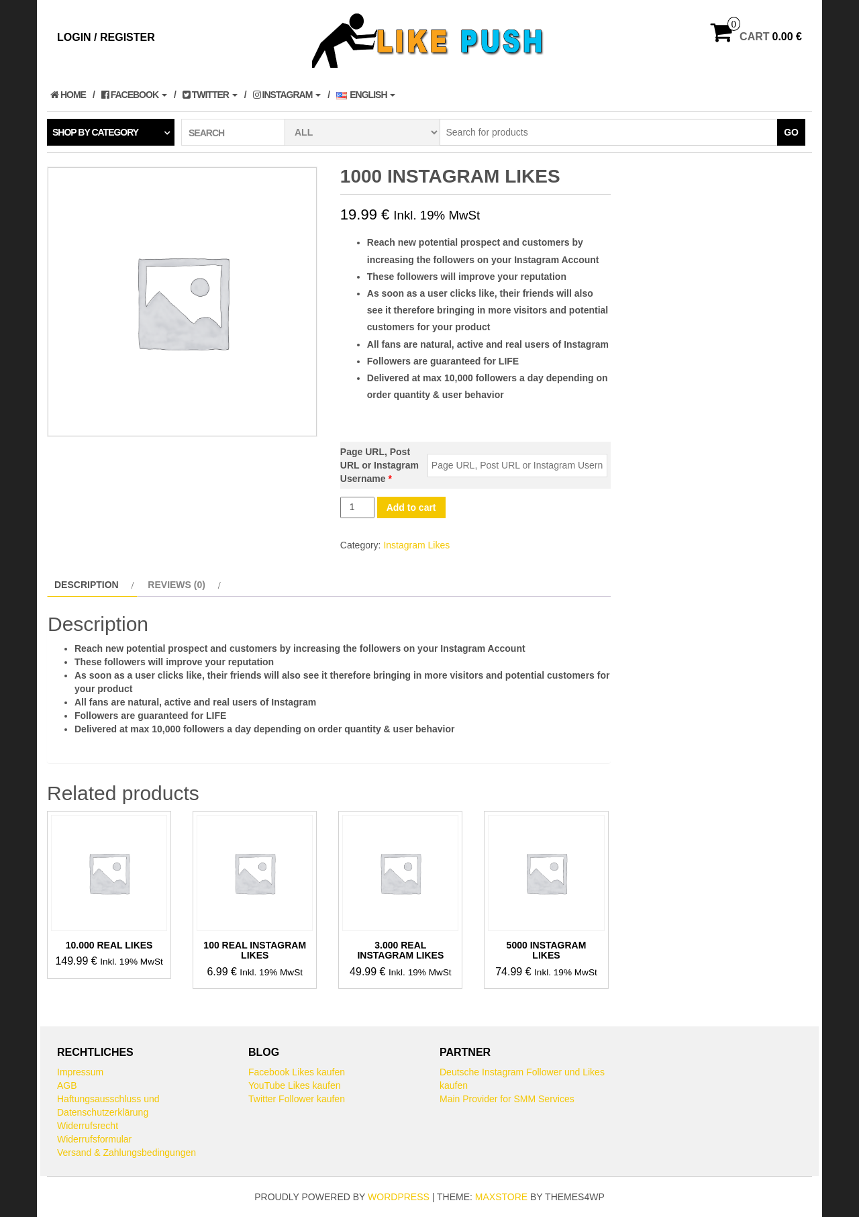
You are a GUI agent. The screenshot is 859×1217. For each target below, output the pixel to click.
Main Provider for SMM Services (507, 1098)
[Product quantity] (357, 507)
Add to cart (411, 507)
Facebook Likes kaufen (296, 1072)
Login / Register (106, 37)
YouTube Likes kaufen (294, 1085)
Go (791, 132)
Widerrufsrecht (87, 1125)
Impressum (80, 1072)
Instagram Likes (416, 545)
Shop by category (95, 132)
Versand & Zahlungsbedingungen (126, 1152)
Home (68, 94)
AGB (67, 1085)
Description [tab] (86, 584)
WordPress (399, 1196)
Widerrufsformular (94, 1139)
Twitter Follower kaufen (296, 1098)
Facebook (134, 94)
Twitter (210, 94)
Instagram (287, 94)
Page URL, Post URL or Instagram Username (379, 465)
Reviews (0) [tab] (176, 584)
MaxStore (501, 1196)
